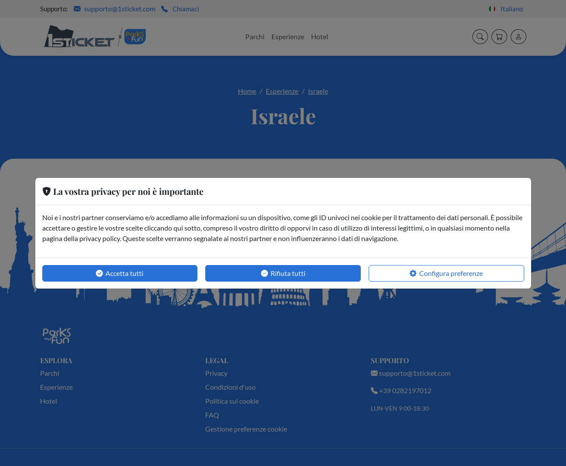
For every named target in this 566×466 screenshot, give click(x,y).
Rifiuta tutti (283, 273)
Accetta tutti (119, 273)
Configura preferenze (446, 273)
